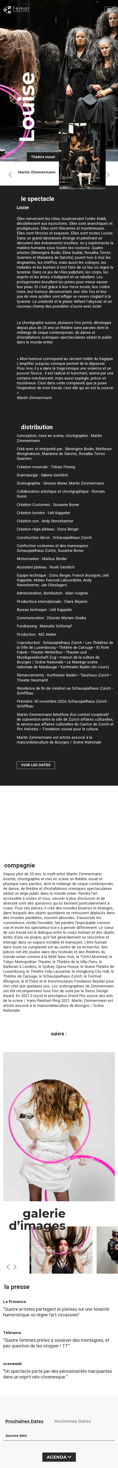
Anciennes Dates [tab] (72, 1421)
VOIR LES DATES (36, 765)
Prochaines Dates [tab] (24, 1421)
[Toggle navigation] (109, 10)
